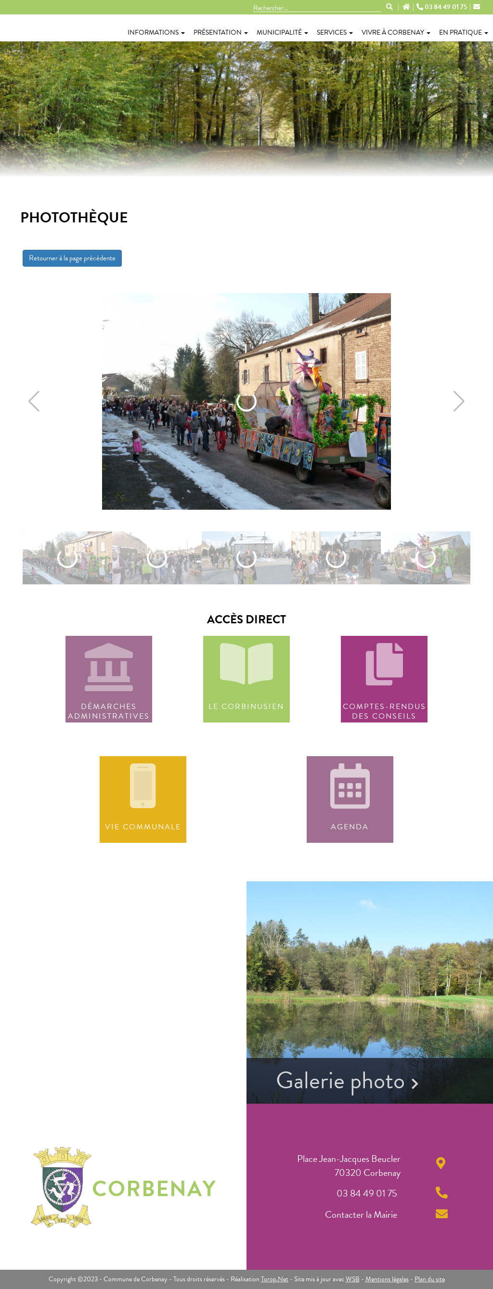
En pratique (463, 32)
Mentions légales (387, 1279)
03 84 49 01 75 (442, 7)
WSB (353, 1279)
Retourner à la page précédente (72, 258)
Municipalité (282, 32)
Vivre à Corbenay (396, 32)
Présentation (221, 32)
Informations (156, 32)
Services (335, 32)
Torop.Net (274, 1279)
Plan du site (430, 1279)
